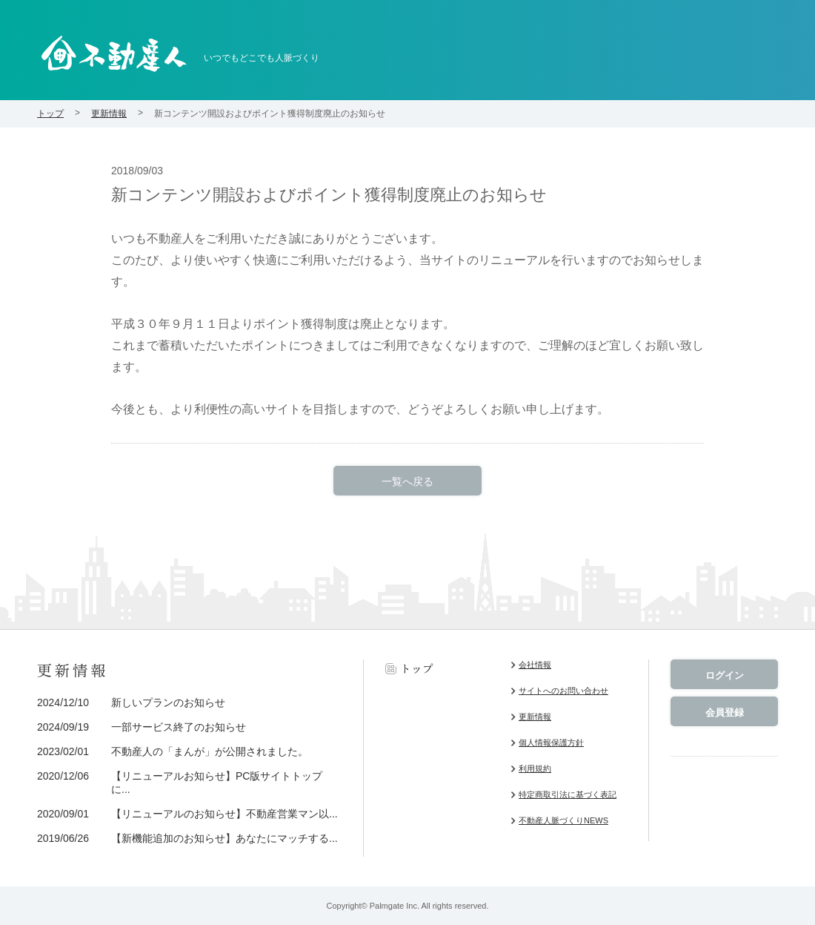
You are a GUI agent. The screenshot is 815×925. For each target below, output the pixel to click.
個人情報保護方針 (551, 742)
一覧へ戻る (407, 481)
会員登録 (724, 712)
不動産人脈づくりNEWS (563, 820)
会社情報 (535, 664)
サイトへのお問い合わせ (563, 690)
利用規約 (535, 768)
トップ (50, 113)
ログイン (724, 675)
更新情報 (109, 113)
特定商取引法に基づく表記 (567, 794)
